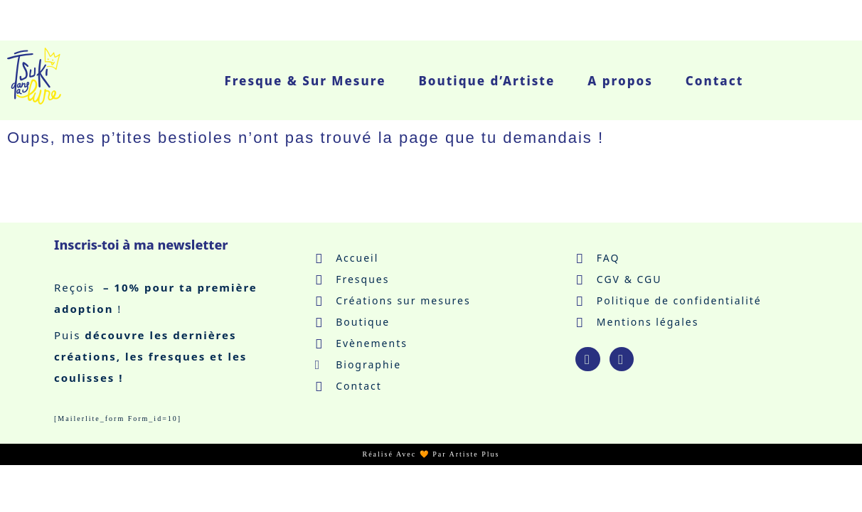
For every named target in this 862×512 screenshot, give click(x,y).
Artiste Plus (474, 454)
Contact (714, 81)
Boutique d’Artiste (486, 81)
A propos (620, 81)
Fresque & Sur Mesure (304, 81)
